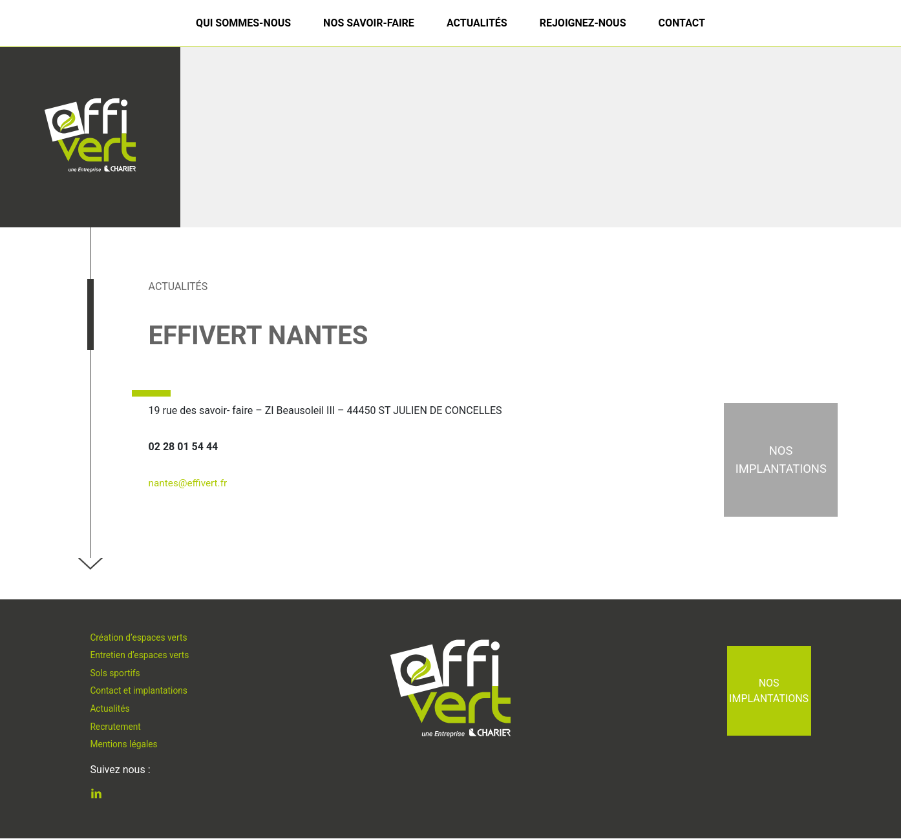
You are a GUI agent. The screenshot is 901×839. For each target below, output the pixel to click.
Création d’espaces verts (140, 635)
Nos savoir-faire (368, 23)
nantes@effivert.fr (190, 483)
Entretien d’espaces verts (141, 653)
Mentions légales (125, 746)
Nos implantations (769, 691)
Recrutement (116, 728)
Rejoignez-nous (583, 23)
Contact (681, 23)
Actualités (477, 23)
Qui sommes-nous (243, 23)
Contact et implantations (141, 690)
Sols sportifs (116, 672)
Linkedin (106, 795)
